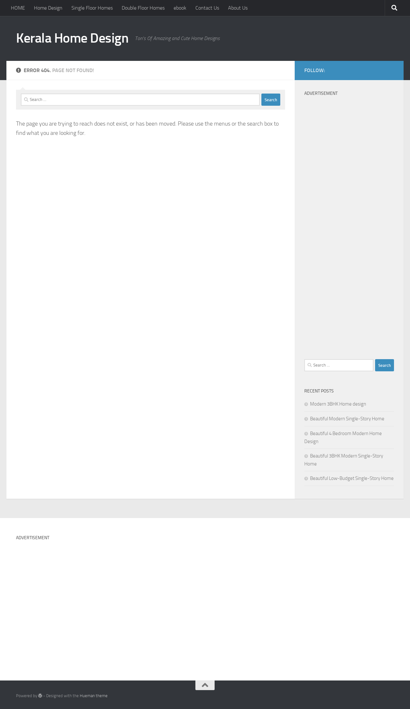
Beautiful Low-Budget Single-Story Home (352, 478)
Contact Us (207, 8)
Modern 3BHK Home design (338, 404)
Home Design (48, 8)
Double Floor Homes (143, 8)
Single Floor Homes (92, 8)
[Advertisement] (349, 211)
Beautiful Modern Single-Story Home (347, 419)
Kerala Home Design (72, 38)
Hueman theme (94, 695)
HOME (18, 8)
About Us (238, 8)
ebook (180, 8)
